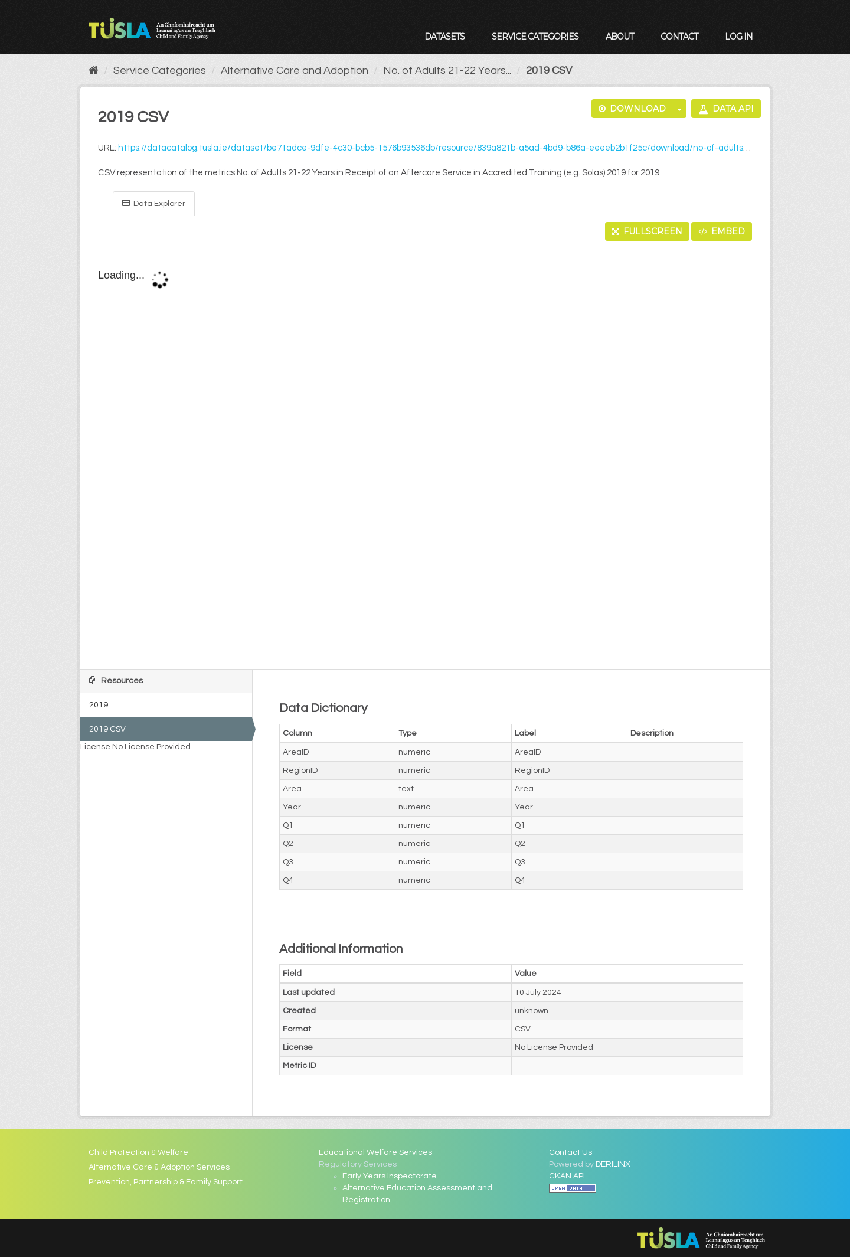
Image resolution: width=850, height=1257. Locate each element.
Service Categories (535, 36)
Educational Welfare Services (375, 1152)
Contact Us (570, 1152)
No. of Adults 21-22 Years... (447, 70)
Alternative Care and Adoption (294, 70)
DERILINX (613, 1164)
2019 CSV (549, 70)
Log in (739, 36)
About (619, 36)
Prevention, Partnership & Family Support (166, 1182)
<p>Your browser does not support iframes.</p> (425, 456)
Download (632, 108)
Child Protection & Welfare (138, 1152)
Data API (726, 108)
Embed (721, 231)
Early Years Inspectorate (389, 1176)
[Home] (94, 70)
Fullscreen (647, 231)
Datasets (444, 36)
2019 (98, 705)
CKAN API (567, 1176)
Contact (679, 36)
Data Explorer (153, 203)
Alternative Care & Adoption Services (159, 1167)
